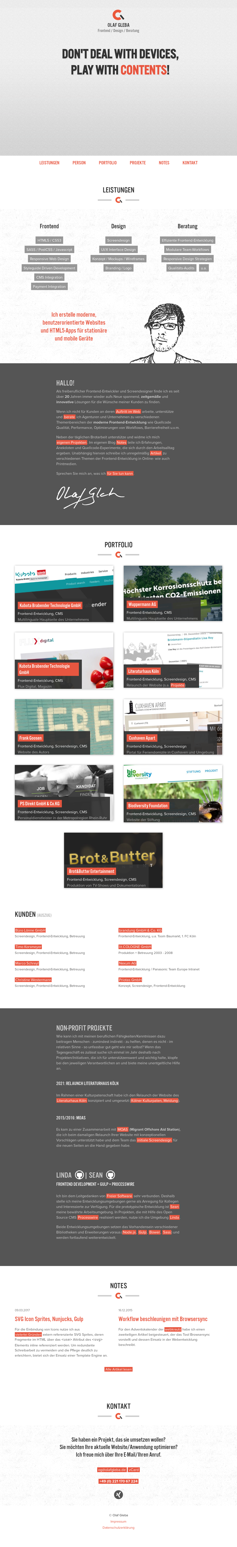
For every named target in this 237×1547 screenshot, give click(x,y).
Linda (174, 1217)
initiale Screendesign (154, 1140)
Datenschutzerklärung (118, 1527)
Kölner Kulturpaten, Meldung (154, 1100)
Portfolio (108, 163)
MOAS (123, 1129)
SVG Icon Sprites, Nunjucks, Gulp (49, 1319)
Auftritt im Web (128, 411)
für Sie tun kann (120, 473)
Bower (154, 1232)
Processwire (88, 1217)
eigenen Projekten (71, 442)
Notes (164, 163)
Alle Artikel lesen (119, 1369)
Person (79, 163)
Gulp (142, 1232)
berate (69, 416)
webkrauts (173, 1329)
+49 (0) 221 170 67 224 (119, 1480)
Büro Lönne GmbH (30, 930)
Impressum (118, 1521)
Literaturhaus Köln (71, 1100)
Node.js (129, 1232)
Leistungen (49, 163)
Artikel (156, 453)
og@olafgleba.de (112, 1469)
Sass (167, 1232)
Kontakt (190, 163)
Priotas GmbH (130, 979)
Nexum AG (127, 963)
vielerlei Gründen (28, 1334)
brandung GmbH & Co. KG (140, 930)
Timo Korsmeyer (28, 947)
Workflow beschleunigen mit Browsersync (163, 1319)
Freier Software (119, 1196)
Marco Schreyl (27, 963)
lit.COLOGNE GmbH (135, 947)
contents (143, 70)
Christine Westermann (33, 979)
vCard (134, 1469)
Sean (174, 1206)
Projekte (138, 163)
